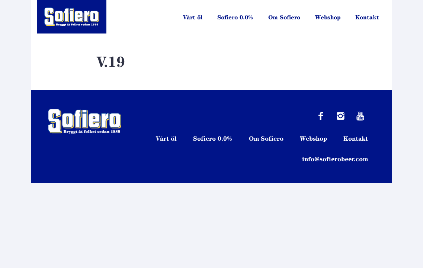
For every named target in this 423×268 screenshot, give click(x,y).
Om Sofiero (284, 17)
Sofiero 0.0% (235, 17)
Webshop (327, 17)
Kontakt (367, 17)
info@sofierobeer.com (335, 159)
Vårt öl (192, 17)
